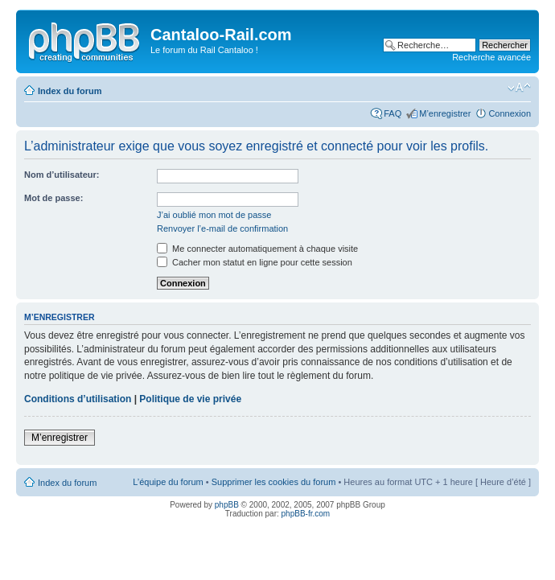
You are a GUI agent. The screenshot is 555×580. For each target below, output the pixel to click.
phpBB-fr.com (306, 513)
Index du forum (69, 91)
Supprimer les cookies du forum (274, 482)
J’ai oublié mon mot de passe (214, 215)
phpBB (227, 504)
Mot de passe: (53, 198)
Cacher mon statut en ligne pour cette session (254, 262)
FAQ (392, 113)
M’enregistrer (445, 113)
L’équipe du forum (168, 482)
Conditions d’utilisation (77, 399)
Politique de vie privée (190, 399)
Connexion (509, 113)
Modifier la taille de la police (519, 87)
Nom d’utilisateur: (62, 174)
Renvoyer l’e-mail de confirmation (222, 228)
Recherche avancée (491, 57)
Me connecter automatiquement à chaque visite (257, 248)
